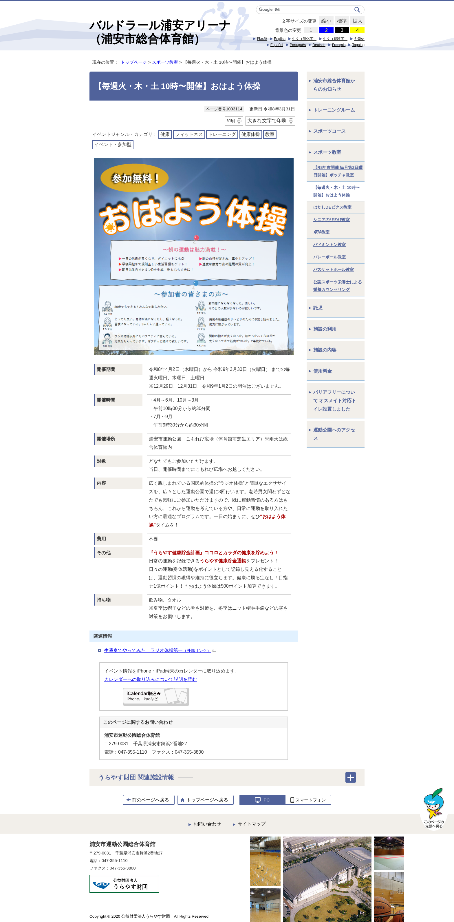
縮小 (325, 21)
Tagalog (358, 45)
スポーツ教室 (165, 62)
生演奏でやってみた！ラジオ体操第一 (160, 650)
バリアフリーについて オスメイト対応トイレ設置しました (334, 400)
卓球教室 (321, 232)
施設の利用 (324, 329)
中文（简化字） (304, 39)
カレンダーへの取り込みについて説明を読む (150, 679)
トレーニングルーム (334, 109)
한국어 (359, 39)
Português (298, 45)
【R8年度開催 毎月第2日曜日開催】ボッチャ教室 (338, 171)
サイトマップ (252, 823)
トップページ (134, 62)
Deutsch (318, 45)
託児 (318, 307)
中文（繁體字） (335, 39)
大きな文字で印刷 (267, 120)
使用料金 (322, 371)
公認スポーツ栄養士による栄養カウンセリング (337, 286)
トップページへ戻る (207, 799)
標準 (341, 21)
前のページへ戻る (150, 799)
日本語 (262, 39)
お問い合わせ (207, 823)
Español (276, 45)
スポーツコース (329, 131)
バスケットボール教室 (333, 269)
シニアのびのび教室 (331, 219)
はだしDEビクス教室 (332, 207)
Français (339, 45)
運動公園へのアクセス (334, 434)
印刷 (231, 121)
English (279, 39)
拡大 (356, 21)
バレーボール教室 (329, 257)
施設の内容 (324, 349)
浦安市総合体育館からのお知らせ (334, 85)
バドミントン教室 (329, 244)
